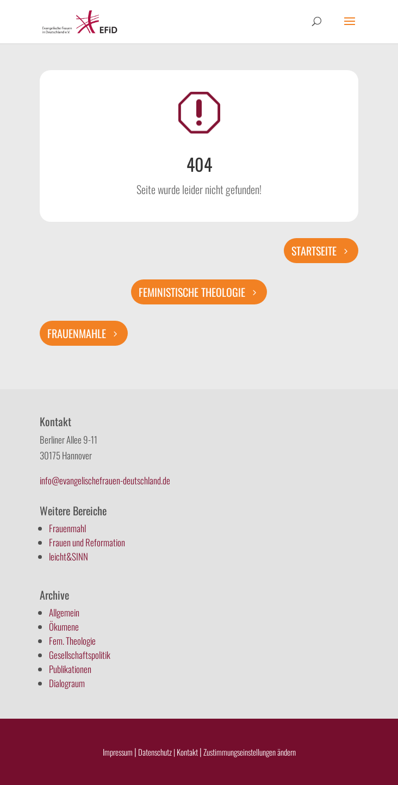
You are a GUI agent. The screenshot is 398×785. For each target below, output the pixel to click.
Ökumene (64, 626)
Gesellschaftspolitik (79, 655)
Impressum (118, 752)
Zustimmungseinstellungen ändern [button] (249, 752)
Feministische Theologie (192, 292)
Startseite (314, 250)
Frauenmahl (67, 528)
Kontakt (188, 752)
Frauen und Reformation (87, 542)
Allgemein (64, 612)
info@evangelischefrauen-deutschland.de (105, 480)
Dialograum (67, 683)
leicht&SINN (68, 556)
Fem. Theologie (72, 640)
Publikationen (70, 669)
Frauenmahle (76, 333)
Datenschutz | (156, 752)
